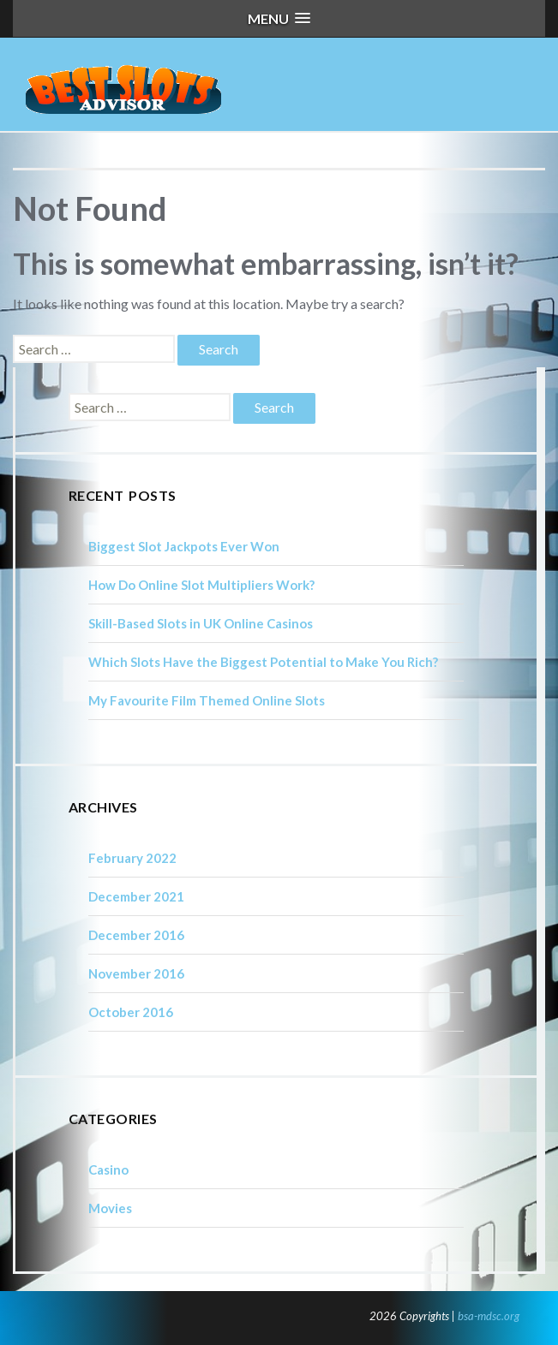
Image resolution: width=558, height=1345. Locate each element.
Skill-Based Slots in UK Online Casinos (200, 623)
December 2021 (136, 896)
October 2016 (130, 1012)
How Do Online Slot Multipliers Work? (201, 584)
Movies (110, 1208)
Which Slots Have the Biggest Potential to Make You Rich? (263, 662)
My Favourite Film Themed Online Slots (206, 700)
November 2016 (136, 973)
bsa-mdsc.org (488, 1316)
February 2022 (132, 858)
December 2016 (136, 935)
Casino (108, 1169)
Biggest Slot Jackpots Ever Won (183, 546)
